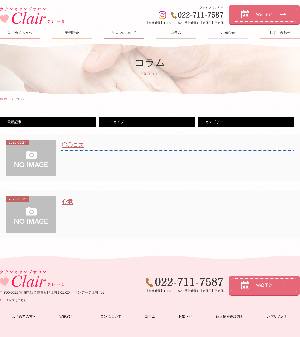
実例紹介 (72, 33)
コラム (176, 33)
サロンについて (124, 33)
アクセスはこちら (212, 7)
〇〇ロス (73, 145)
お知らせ (228, 33)
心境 (67, 202)
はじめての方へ (20, 33)
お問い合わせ (280, 33)
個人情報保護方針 (230, 316)
